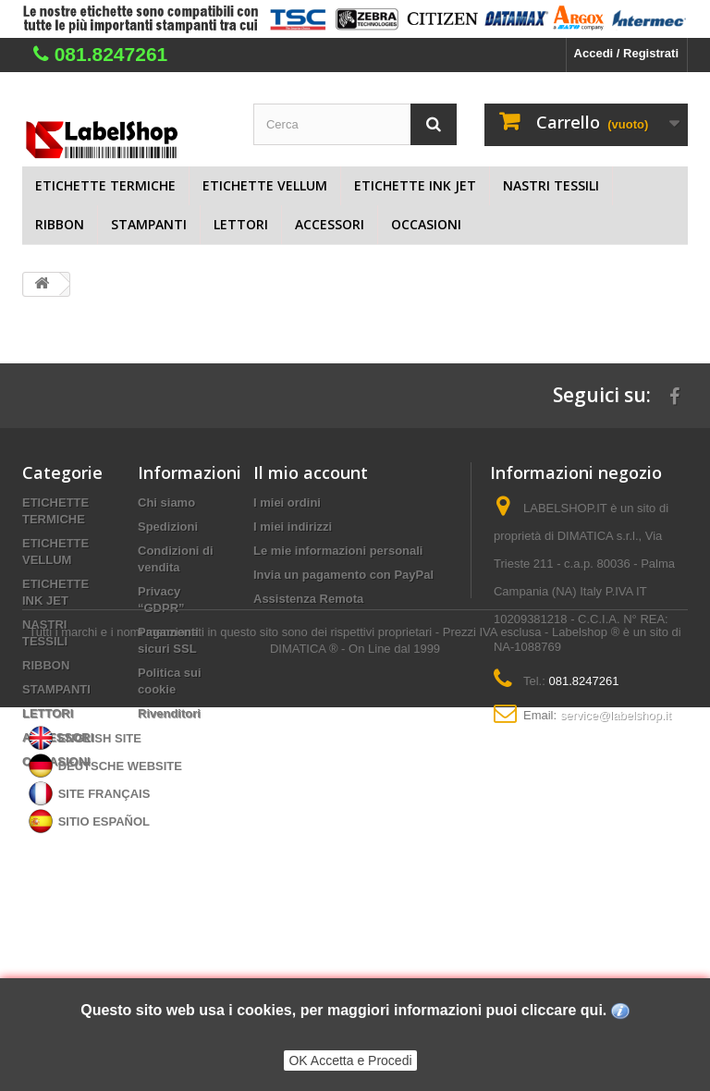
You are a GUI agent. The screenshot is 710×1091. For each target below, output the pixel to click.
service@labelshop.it (615, 715)
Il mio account (310, 472)
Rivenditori (169, 713)
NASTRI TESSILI (551, 185)
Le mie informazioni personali (337, 551)
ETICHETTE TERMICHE (105, 185)
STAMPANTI (149, 224)
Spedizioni (168, 526)
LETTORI (241, 224)
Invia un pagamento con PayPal (343, 575)
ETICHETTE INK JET (415, 185)
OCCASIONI (426, 224)
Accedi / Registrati (626, 53)
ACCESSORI (329, 224)
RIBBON (59, 224)
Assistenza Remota (308, 599)
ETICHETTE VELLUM (264, 185)
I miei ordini (287, 502)
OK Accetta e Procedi (349, 1060)
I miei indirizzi (292, 526)
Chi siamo (166, 502)
